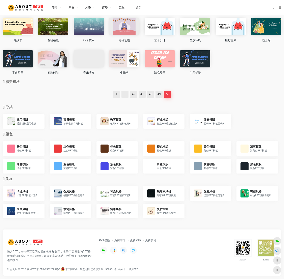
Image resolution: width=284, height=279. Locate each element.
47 (142, 94)
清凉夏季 (159, 72)
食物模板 (53, 40)
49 (159, 94)
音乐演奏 (88, 72)
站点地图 (85, 269)
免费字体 (119, 240)
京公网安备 (69, 269)
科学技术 (88, 40)
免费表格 (150, 240)
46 (133, 94)
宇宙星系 (17, 72)
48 (150, 94)
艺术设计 (159, 40)
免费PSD (135, 240)
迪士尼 (266, 40)
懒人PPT (133, 269)
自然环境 (195, 40)
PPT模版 (104, 240)
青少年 (17, 40)
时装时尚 (53, 72)
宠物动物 (124, 40)
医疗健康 (230, 40)
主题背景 (195, 72)
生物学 (124, 72)
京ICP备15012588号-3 (48, 269)
